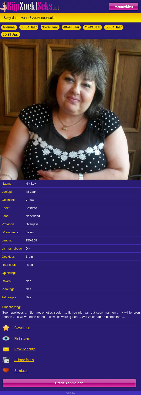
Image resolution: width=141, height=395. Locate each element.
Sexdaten (21, 371)
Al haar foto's (24, 360)
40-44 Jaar (71, 27)
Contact (70, 392)
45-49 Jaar (93, 27)
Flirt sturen (22, 338)
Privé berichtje (25, 349)
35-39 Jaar (50, 27)
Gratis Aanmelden (69, 383)
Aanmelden (124, 6)
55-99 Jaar (11, 34)
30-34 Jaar (29, 27)
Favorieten (22, 328)
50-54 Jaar (114, 27)
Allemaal (9, 27)
